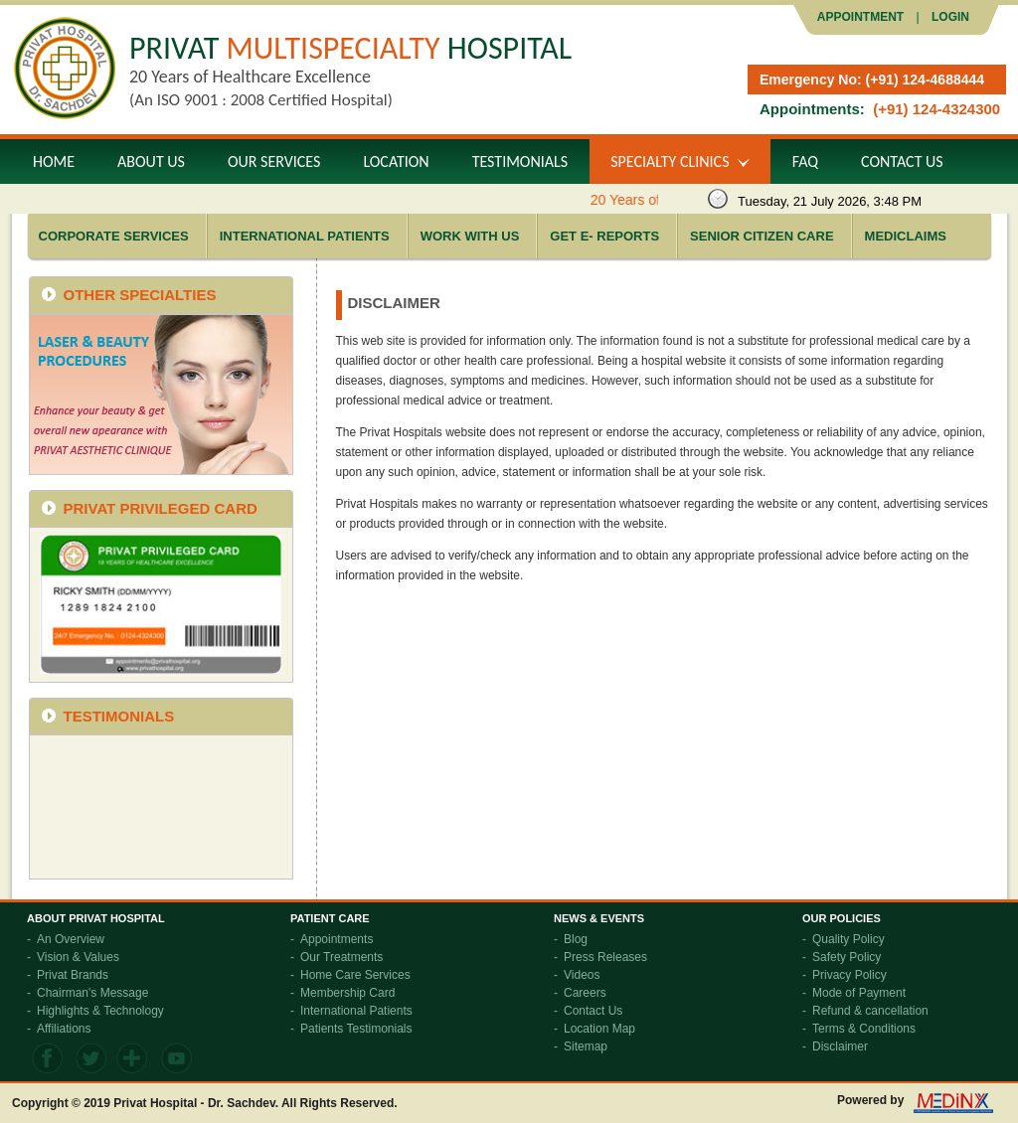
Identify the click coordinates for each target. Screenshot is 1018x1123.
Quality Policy (848, 939)
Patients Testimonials (356, 1029)
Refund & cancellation (870, 1011)
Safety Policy (846, 957)
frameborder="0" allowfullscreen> (160, 806)
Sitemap (585, 1046)
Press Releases (605, 957)
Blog (576, 939)
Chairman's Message (92, 993)
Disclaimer (840, 1046)
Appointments (336, 939)
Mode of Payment (859, 993)
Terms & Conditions (864, 1029)
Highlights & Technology (100, 1011)
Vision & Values (78, 957)
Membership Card (347, 993)
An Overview (70, 939)
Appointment (860, 17)
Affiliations (63, 1029)
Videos (581, 975)
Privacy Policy (849, 975)
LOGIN (949, 17)
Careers (585, 993)
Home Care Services (355, 975)
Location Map (599, 1029)
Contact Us (593, 1011)
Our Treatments (341, 957)
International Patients (356, 1011)
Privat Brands (72, 975)
